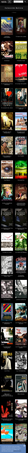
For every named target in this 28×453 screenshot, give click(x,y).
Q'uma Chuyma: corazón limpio (21, 443)
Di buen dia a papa (21, 36)
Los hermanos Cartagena (7, 347)
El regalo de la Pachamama (21, 132)
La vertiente (7, 299)
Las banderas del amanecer (7, 323)
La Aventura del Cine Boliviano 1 (7, 229)
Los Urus (6, 370)
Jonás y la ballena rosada (7, 204)
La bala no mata (7, 252)
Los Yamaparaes (21, 370)
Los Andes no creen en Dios (21, 323)
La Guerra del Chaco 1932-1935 (7, 276)
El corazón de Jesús (7, 107)
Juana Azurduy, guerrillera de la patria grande (21, 204)
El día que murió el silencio (21, 108)
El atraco (7, 60)
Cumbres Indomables (7, 37)
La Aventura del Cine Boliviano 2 (21, 229)
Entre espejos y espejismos (7, 156)
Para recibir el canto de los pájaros (7, 419)
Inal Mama (7, 180)
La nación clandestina (21, 276)
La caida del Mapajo (21, 252)
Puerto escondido (7, 443)
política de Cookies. (17, 451)
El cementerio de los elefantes (7, 84)
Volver (14, 12)
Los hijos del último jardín (21, 347)
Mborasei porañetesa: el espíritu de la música (7, 395)
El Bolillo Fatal (21, 60)
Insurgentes (21, 180)
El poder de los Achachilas (7, 132)
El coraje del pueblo (21, 83)
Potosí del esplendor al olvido (21, 419)
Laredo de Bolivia (21, 299)
